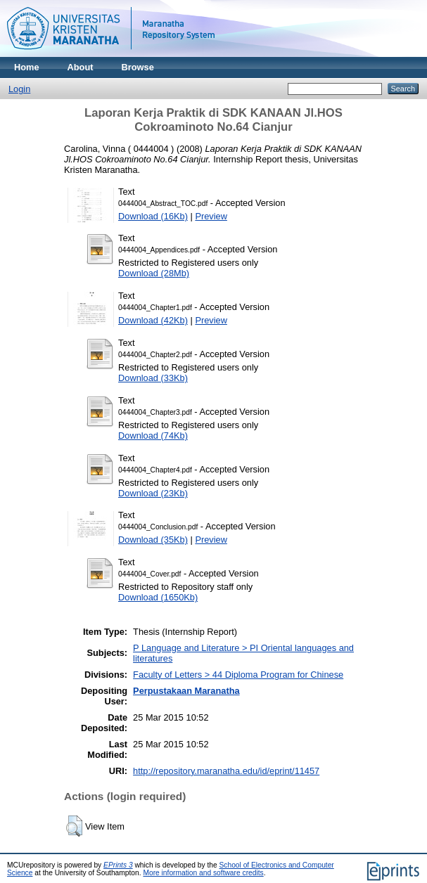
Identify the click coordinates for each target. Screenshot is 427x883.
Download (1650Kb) (158, 597)
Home (26, 67)
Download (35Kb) (153, 539)
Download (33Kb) (153, 378)
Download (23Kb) (153, 493)
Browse (138, 67)
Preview (211, 216)
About (81, 67)
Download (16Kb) (153, 216)
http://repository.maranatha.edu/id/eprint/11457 (226, 771)
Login (19, 89)
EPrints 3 (118, 865)
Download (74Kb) (153, 435)
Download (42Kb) (153, 320)
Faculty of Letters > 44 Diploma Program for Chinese (238, 674)
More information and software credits (203, 873)
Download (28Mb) (153, 273)
